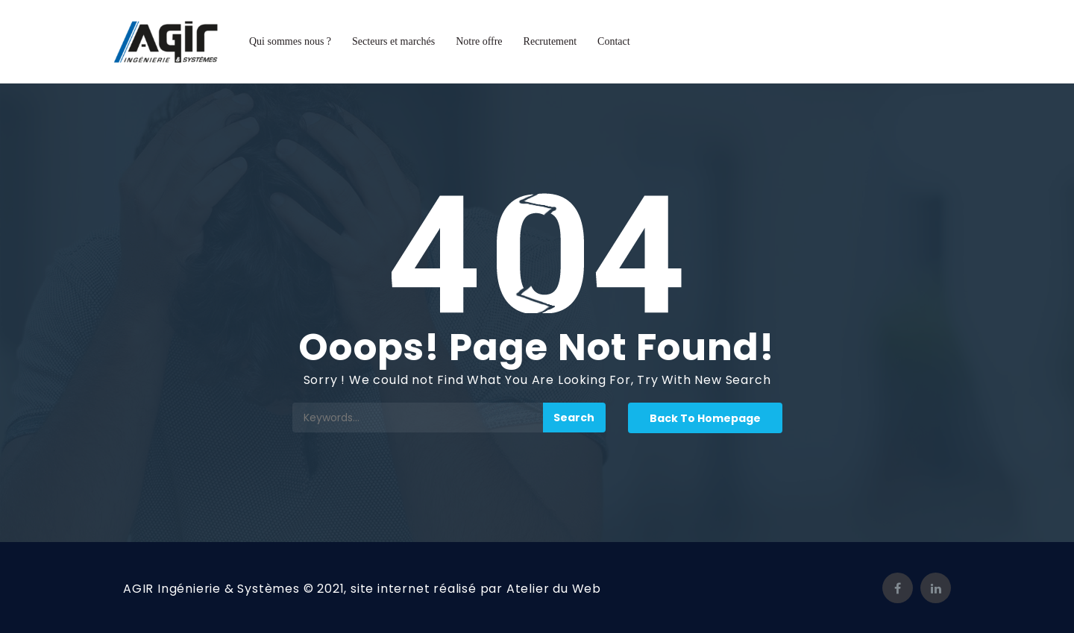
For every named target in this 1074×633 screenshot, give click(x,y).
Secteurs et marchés (393, 41)
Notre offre (479, 41)
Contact (613, 41)
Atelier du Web (553, 588)
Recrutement (550, 41)
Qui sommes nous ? (290, 41)
